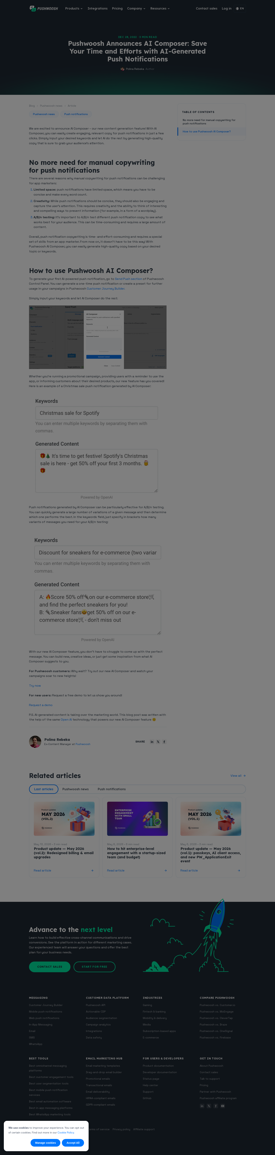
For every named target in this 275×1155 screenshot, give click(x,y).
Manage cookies (45, 1142)
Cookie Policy (65, 1132)
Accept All (72, 1142)
